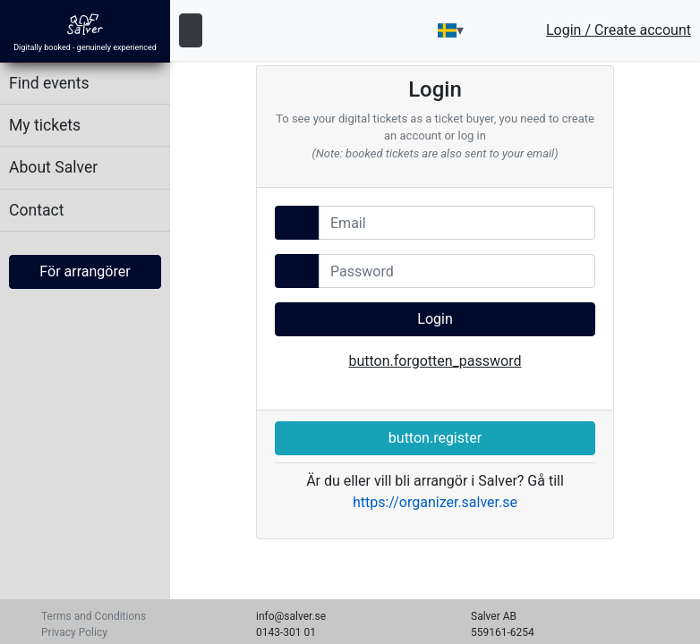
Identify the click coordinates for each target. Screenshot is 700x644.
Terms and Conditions (93, 616)
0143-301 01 (286, 632)
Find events (49, 83)
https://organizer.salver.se (435, 502)
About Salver (53, 167)
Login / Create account (618, 30)
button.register (435, 437)
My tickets (45, 125)
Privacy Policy (74, 632)
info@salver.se (291, 616)
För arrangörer (84, 271)
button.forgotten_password (434, 360)
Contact (36, 210)
